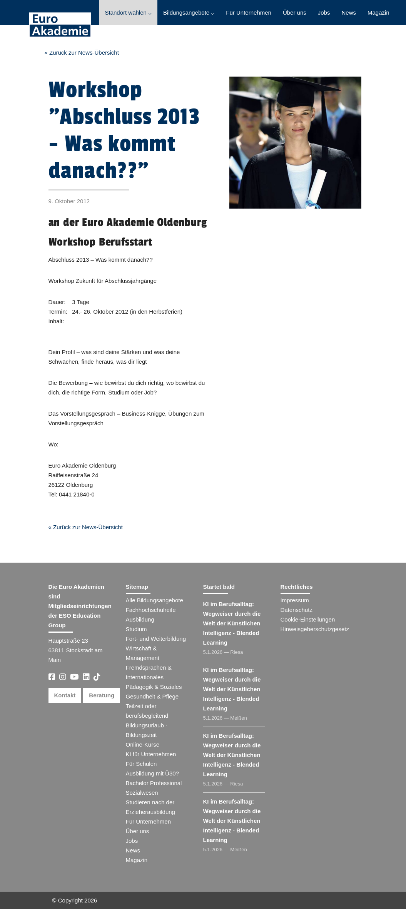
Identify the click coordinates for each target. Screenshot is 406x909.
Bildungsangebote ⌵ (188, 12)
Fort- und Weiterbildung (156, 638)
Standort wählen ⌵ (128, 12)
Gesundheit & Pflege (152, 696)
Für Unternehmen (248, 12)
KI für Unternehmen (151, 754)
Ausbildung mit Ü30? (152, 773)
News (348, 12)
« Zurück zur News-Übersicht (82, 52)
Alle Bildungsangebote (154, 600)
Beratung (101, 695)
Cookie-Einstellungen (308, 619)
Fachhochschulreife (151, 610)
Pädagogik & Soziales (154, 686)
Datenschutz (296, 610)
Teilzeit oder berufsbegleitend (147, 711)
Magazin (378, 12)
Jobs (324, 12)
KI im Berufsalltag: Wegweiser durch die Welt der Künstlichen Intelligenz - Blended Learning (232, 623)
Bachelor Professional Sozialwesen (154, 788)
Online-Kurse (143, 744)
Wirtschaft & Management (143, 653)
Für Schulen (141, 763)
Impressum (295, 600)
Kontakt (65, 695)
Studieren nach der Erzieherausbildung (150, 807)
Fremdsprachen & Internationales (149, 672)
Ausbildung (140, 619)
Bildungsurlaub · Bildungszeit (146, 730)
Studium (136, 629)
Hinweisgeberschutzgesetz (315, 629)
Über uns (294, 12)
